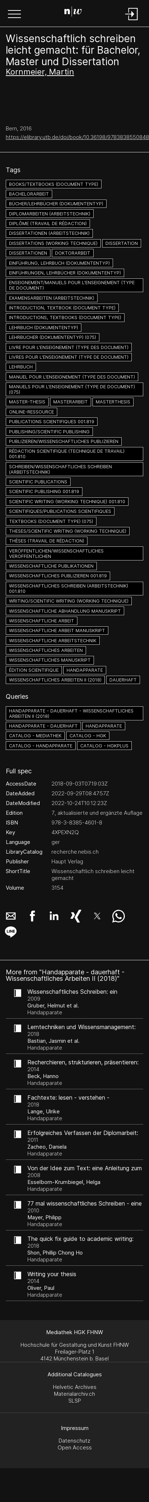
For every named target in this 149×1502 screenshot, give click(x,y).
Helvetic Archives (74, 1386)
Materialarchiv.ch (74, 1393)
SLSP (74, 1400)
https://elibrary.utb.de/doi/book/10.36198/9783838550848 (77, 137)
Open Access (75, 1447)
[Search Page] (73, 12)
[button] (14, 15)
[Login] (131, 20)
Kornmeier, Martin (40, 71)
